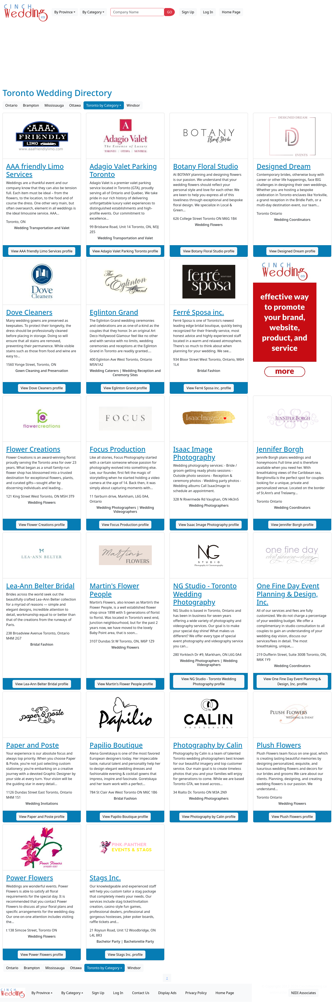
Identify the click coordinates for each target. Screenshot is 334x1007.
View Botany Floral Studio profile (208, 251)
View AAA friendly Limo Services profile (42, 251)
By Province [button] (63, 12)
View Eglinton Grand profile (125, 388)
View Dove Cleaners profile (42, 388)
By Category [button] (92, 12)
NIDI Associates (303, 992)
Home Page (231, 12)
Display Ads (167, 992)
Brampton (31, 105)
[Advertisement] (167, 56)
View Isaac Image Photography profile (209, 524)
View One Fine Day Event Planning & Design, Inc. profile (292, 681)
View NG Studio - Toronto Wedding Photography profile (208, 681)
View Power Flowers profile (42, 954)
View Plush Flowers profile (292, 816)
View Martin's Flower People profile (125, 684)
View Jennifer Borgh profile (292, 524)
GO (169, 12)
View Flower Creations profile (42, 524)
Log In (208, 12)
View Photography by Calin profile (208, 816)
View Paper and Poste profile (41, 816)
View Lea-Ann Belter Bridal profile (41, 684)
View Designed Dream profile (292, 251)
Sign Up (188, 12)
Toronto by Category (102, 105)
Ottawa (75, 105)
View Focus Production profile (125, 524)
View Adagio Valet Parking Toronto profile (125, 251)
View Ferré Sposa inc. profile (208, 388)
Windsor (133, 105)
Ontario (11, 105)
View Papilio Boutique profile (125, 816)
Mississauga (54, 105)
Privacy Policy (196, 992)
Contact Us (140, 992)
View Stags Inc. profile (125, 954)
